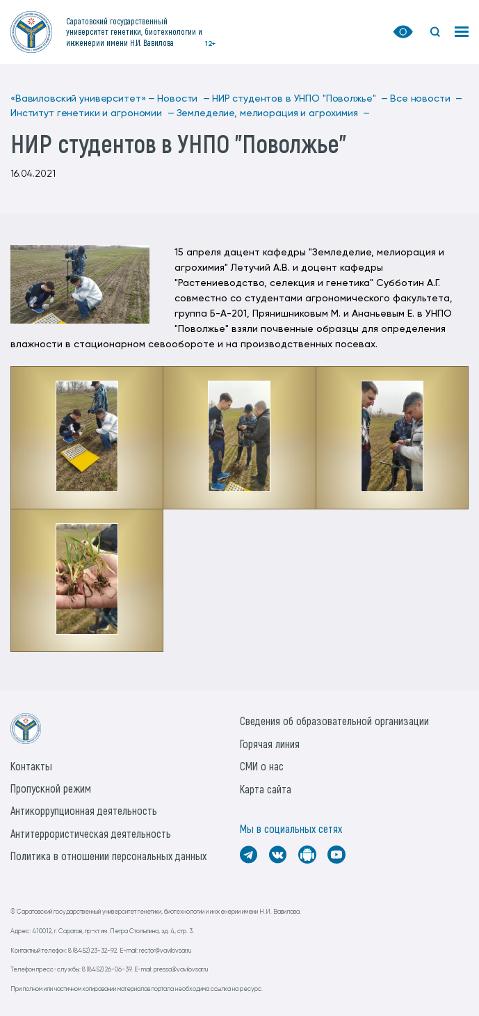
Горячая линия (270, 743)
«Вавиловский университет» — (82, 99)
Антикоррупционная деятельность (83, 810)
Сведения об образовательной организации (334, 720)
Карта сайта (265, 788)
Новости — (183, 99)
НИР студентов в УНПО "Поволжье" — (300, 99)
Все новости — (426, 99)
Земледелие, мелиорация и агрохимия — (274, 113)
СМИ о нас (262, 765)
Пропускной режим (50, 788)
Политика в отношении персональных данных (108, 855)
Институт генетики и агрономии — (92, 113)
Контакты (31, 765)
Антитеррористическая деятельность (90, 833)
